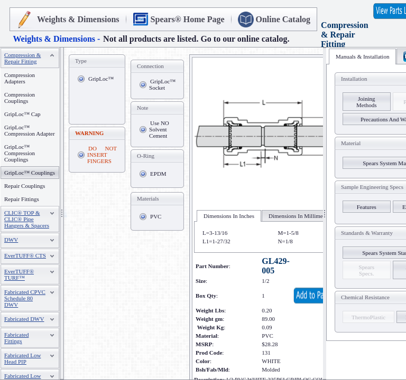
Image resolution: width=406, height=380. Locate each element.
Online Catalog (283, 19)
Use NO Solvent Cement (159, 129)
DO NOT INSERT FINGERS (102, 154)
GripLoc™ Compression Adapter (29, 130)
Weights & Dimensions (78, 19)
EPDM (158, 173)
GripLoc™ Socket (162, 84)
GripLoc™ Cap (22, 114)
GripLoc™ (101, 78)
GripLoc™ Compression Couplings (19, 153)
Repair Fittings (21, 199)
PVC (155, 216)
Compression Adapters (19, 78)
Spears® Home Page (188, 19)
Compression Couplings (19, 97)
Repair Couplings (24, 186)
